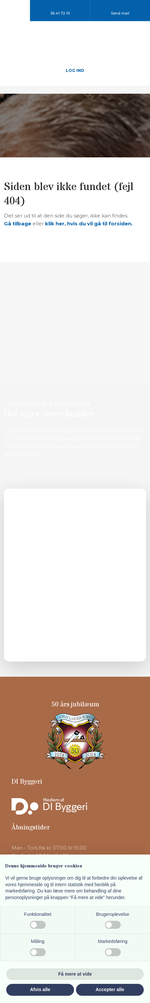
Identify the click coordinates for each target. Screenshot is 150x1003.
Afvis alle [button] (40, 989)
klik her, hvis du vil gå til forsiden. (89, 223)
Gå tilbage (17, 223)
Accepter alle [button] (109, 989)
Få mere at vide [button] (75, 974)
